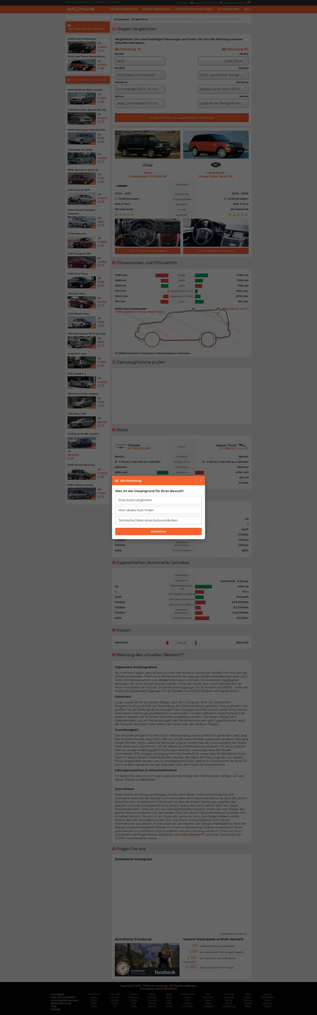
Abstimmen (158, 531)
